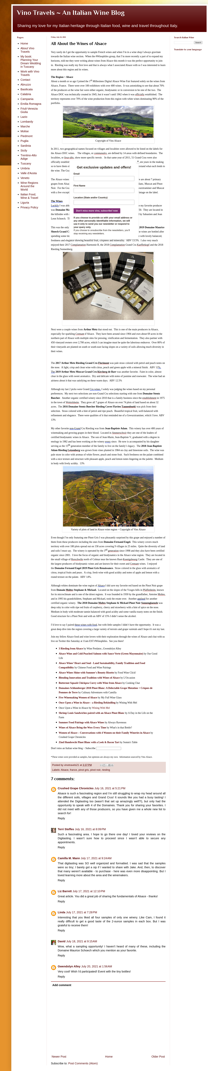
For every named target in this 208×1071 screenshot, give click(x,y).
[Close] (138, 161)
